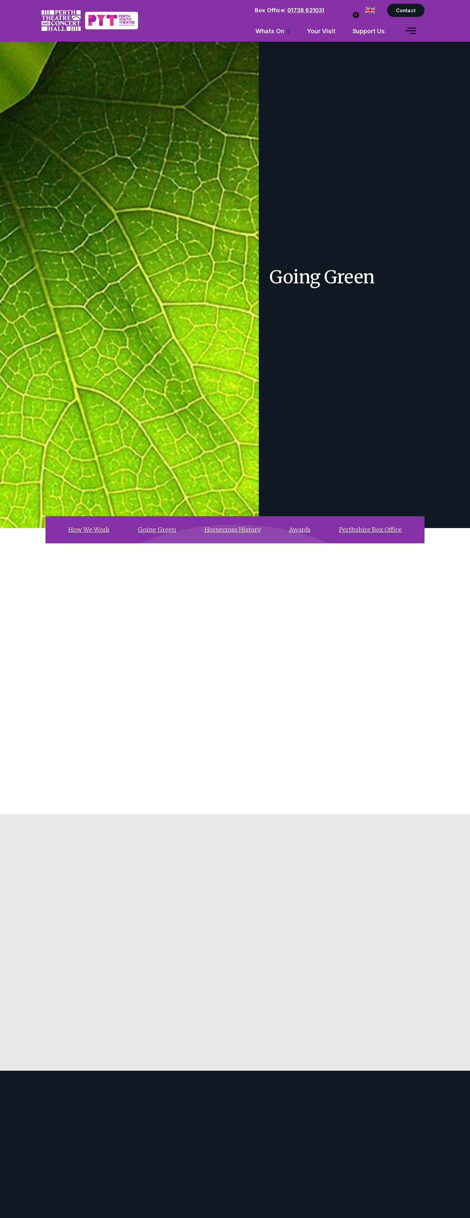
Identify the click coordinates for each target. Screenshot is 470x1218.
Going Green (334, 294)
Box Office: (289, 10)
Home (277, 294)
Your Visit (321, 31)
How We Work (89, 529)
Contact (406, 10)
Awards (300, 529)
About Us (302, 294)
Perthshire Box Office (370, 529)
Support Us (368, 31)
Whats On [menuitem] (270, 31)
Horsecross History (232, 529)
